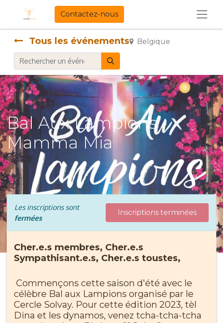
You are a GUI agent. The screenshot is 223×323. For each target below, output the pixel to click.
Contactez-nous (89, 14)
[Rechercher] (110, 61)
